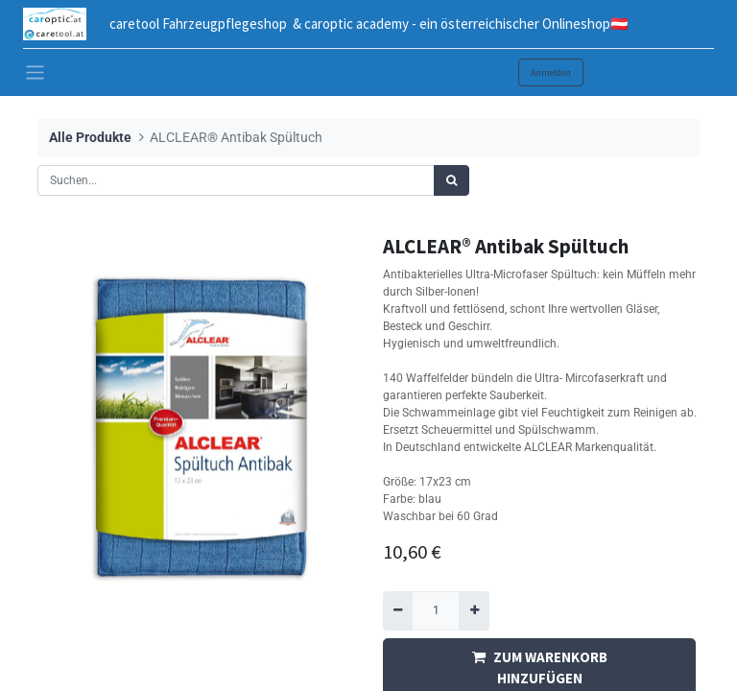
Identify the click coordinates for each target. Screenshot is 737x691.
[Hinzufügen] (473, 610)
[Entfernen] (398, 610)
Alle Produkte (90, 138)
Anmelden (551, 72)
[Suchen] (451, 180)
